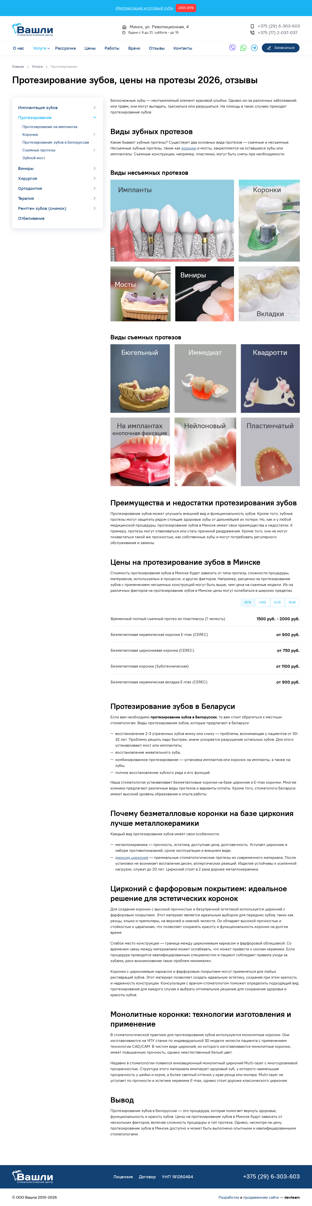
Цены (90, 48)
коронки (188, 148)
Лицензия (123, 1176)
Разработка (229, 1197)
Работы (112, 48)
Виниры (26, 168)
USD (262, 602)
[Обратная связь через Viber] (232, 47)
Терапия (26, 198)
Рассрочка (65, 48)
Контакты (183, 48)
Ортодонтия (30, 188)
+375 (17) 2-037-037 (277, 32)
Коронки (30, 134)
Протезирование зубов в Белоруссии (55, 142)
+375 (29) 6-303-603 (279, 26)
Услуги (39, 48)
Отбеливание (31, 218)
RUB (292, 602)
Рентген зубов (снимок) (42, 208)
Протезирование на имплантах (50, 126)
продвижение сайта (261, 1197)
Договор (147, 1176)
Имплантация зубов (38, 107)
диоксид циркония (131, 857)
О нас (18, 48)
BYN (247, 602)
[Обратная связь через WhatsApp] (243, 47)
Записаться (280, 47)
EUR (277, 602)
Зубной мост (33, 157)
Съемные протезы (38, 150)
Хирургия (27, 178)
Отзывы (157, 48)
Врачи (134, 48)
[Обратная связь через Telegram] (254, 47)
